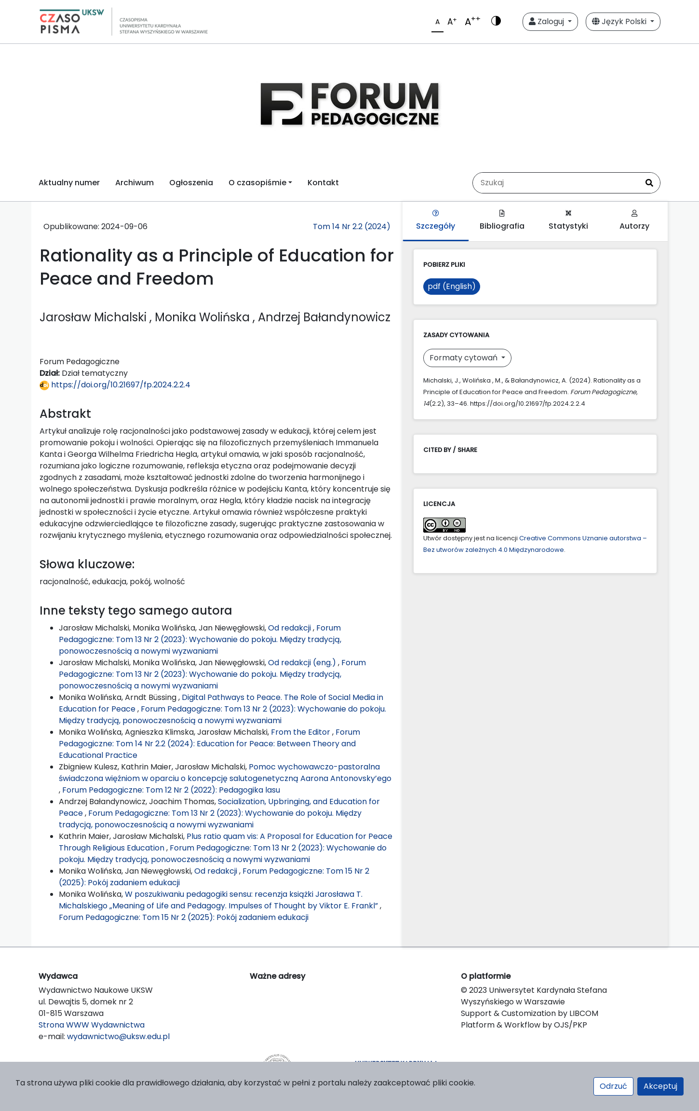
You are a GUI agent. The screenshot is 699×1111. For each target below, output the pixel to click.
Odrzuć (613, 1086)
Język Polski (620, 21)
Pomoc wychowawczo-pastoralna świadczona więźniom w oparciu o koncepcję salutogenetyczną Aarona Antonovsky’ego (225, 772)
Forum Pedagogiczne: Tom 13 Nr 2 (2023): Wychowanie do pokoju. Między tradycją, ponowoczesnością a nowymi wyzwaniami (200, 639)
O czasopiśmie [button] (257, 182)
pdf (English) (452, 286)
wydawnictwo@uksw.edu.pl (118, 1036)
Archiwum (134, 182)
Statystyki (568, 221)
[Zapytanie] (556, 182)
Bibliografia (502, 221)
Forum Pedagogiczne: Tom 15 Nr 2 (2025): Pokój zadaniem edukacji (184, 917)
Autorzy (634, 221)
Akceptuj (660, 1086)
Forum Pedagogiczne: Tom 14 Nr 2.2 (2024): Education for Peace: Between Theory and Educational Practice (209, 744)
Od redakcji (290, 627)
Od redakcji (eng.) (303, 662)
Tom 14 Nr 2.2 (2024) (351, 226)
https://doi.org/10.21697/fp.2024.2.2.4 (115, 384)
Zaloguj (547, 21)
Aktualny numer (69, 182)
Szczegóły (435, 221)
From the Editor (301, 732)
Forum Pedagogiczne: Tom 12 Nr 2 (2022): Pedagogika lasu (171, 790)
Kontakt (323, 182)
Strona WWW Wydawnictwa (92, 1024)
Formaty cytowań (464, 357)
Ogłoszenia (191, 182)
